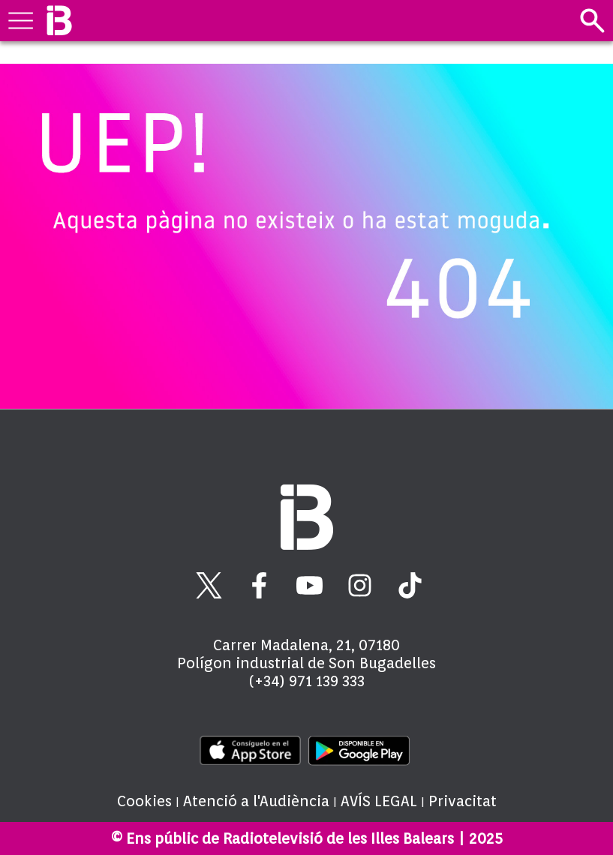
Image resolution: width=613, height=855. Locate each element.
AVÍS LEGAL (379, 801)
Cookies (144, 801)
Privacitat (462, 801)
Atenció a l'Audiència (256, 801)
